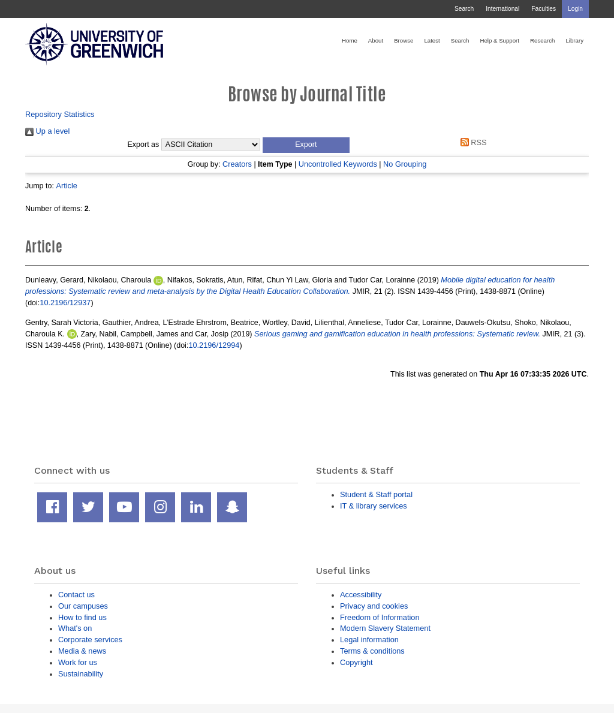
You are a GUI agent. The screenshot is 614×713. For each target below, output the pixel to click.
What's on (75, 628)
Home (349, 40)
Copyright (356, 662)
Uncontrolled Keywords (338, 164)
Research (542, 40)
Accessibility (360, 594)
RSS (471, 142)
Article (66, 185)
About (375, 40)
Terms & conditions (372, 650)
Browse (403, 40)
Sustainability (80, 673)
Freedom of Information (380, 617)
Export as (143, 144)
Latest (432, 40)
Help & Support (499, 40)
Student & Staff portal (376, 494)
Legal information (369, 639)
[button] (306, 145)
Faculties (543, 8)
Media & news (82, 650)
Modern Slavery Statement (385, 628)
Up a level (47, 131)
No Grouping (404, 164)
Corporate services (90, 639)
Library (574, 40)
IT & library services (373, 505)
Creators (237, 164)
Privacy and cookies (374, 605)
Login (575, 8)
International (502, 8)
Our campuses (83, 605)
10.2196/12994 (213, 345)
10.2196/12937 (65, 302)
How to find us (82, 617)
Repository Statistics (60, 114)
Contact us (76, 594)
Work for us (77, 662)
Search (464, 8)
